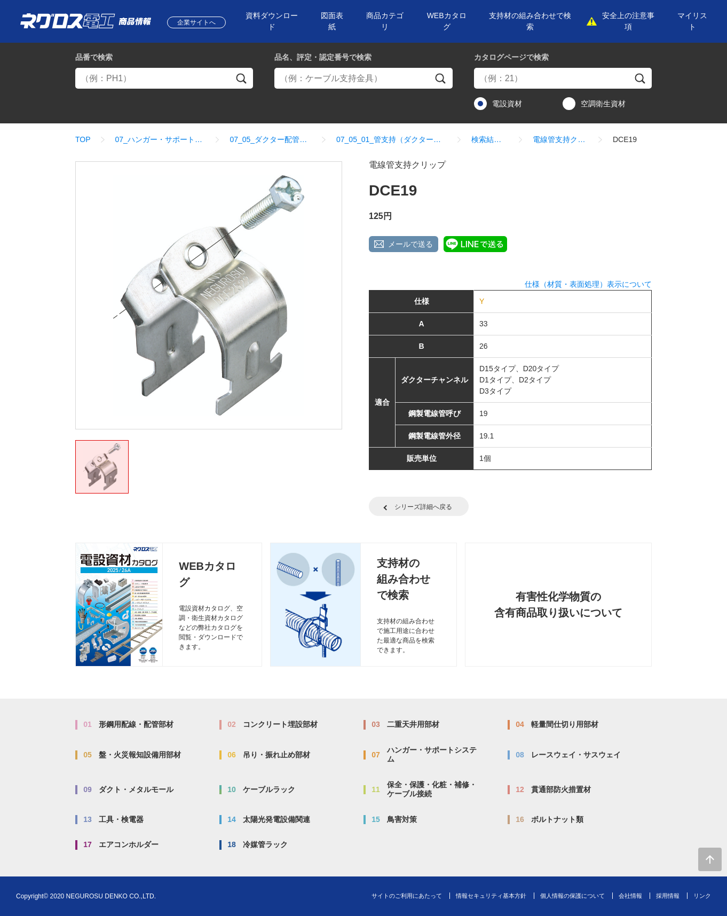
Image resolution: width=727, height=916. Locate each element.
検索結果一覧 (489, 139)
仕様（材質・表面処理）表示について (588, 284)
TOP (83, 139)
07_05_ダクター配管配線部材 (271, 139)
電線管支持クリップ (560, 139)
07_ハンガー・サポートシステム (160, 139)
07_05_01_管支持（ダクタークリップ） (391, 139)
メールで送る (410, 244)
